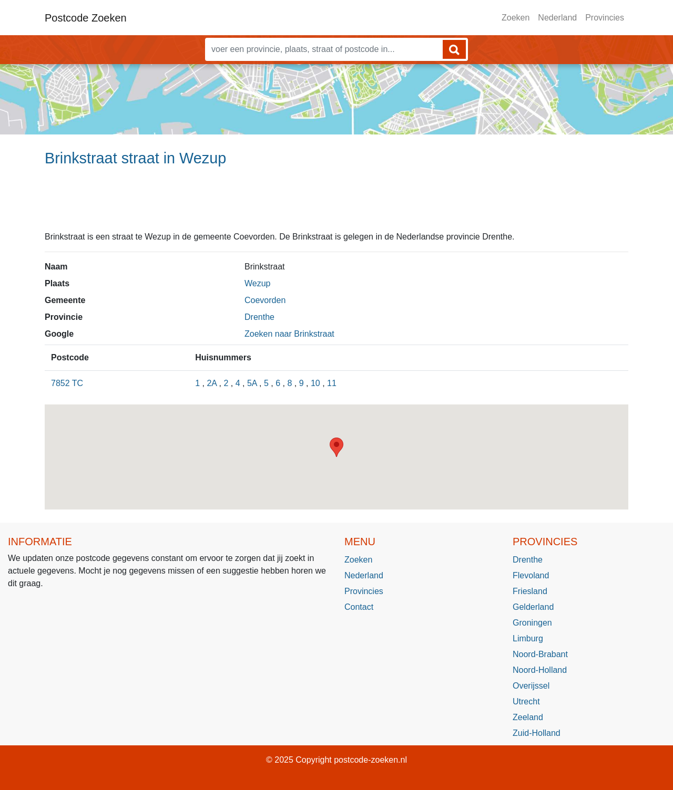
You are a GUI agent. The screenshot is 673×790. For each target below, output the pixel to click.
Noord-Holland (540, 670)
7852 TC (67, 383)
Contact (358, 606)
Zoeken (515, 17)
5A (252, 383)
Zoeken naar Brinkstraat (289, 333)
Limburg (528, 638)
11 (331, 383)
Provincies (604, 17)
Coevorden (264, 300)
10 (315, 383)
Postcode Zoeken (86, 18)
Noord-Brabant (540, 654)
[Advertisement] (336, 203)
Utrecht (526, 701)
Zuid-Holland (536, 733)
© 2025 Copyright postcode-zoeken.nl (336, 759)
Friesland (530, 591)
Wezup (257, 283)
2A (212, 383)
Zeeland (528, 717)
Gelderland (533, 606)
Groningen (532, 622)
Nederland (557, 17)
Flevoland (531, 575)
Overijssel (531, 685)
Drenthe (259, 317)
